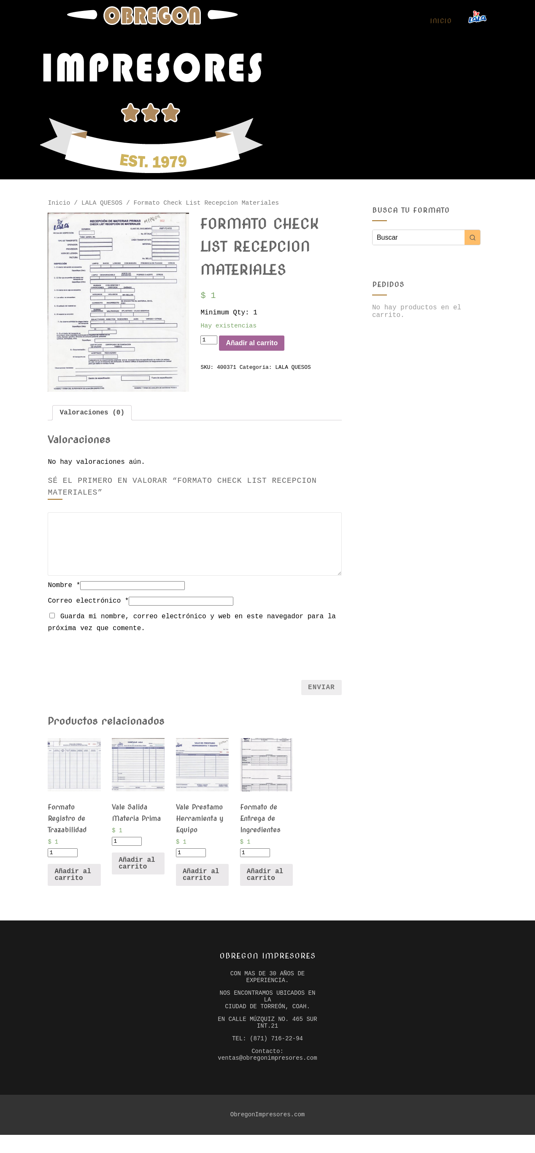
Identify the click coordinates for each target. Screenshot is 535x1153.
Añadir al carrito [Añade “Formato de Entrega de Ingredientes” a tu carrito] (265, 880)
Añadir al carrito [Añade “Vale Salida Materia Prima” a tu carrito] (137, 869)
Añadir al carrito (263, 349)
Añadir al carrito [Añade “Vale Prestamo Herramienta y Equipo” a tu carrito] (201, 880)
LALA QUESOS (101, 204)
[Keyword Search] (419, 237)
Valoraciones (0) (91, 415)
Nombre (64, 588)
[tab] (92, 415)
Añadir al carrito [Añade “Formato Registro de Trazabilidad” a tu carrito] (72, 880)
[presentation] (195, 658)
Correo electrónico (88, 604)
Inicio (440, 21)
